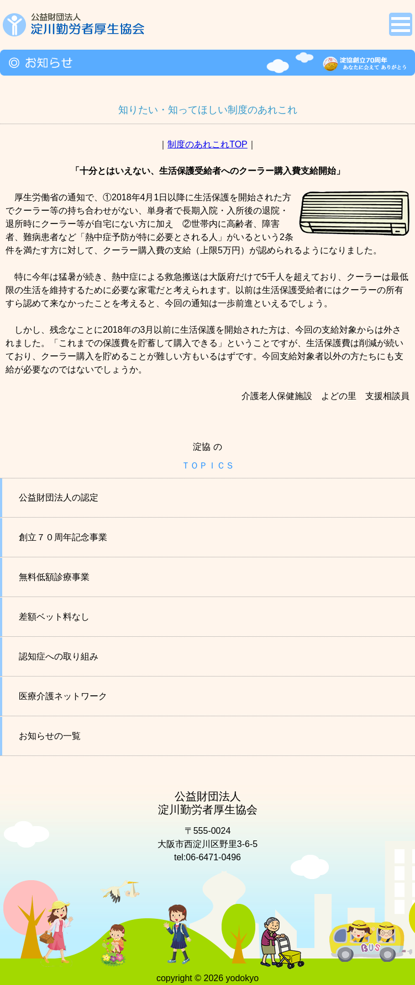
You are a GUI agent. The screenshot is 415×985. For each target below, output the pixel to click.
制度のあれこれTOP (207, 144)
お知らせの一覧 (50, 736)
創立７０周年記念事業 (63, 537)
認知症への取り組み (58, 656)
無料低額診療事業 (54, 577)
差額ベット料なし (54, 616)
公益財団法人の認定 (58, 497)
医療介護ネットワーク (63, 696)
